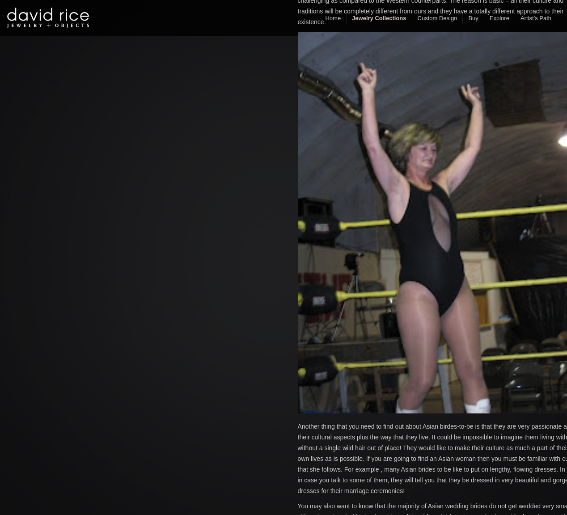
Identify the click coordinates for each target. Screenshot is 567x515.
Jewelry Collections (379, 18)
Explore (499, 18)
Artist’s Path (535, 18)
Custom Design (437, 18)
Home (333, 18)
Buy (473, 18)
